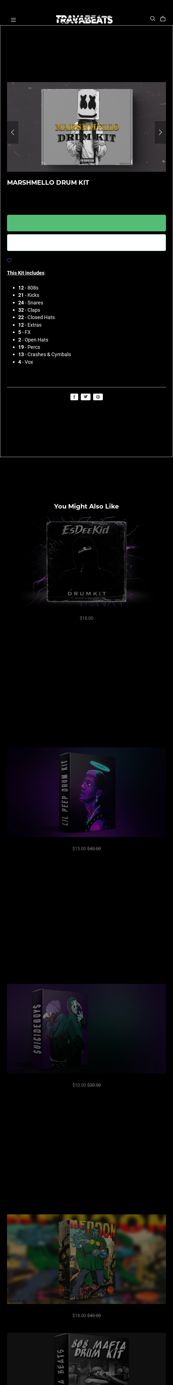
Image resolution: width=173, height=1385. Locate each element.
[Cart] (165, 19)
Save (98, 397)
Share (74, 397)
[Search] (152, 18)
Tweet (85, 396)
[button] (12, 132)
